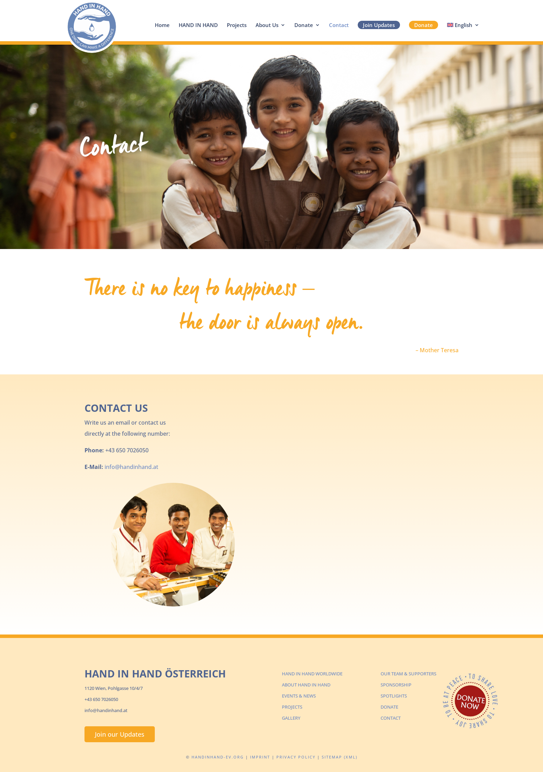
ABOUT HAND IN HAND (306, 685)
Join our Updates (119, 734)
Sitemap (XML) (339, 757)
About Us (267, 25)
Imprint (260, 757)
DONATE (389, 707)
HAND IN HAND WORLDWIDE (312, 674)
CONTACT (391, 718)
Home (162, 25)
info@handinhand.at (131, 467)
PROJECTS (292, 707)
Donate (303, 25)
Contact (339, 25)
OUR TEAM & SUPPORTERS (408, 674)
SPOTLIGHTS (394, 696)
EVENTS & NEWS (299, 696)
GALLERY (291, 718)
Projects (237, 25)
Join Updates (379, 24)
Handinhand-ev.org (218, 757)
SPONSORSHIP (396, 685)
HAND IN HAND (198, 25)
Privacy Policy (295, 757)
